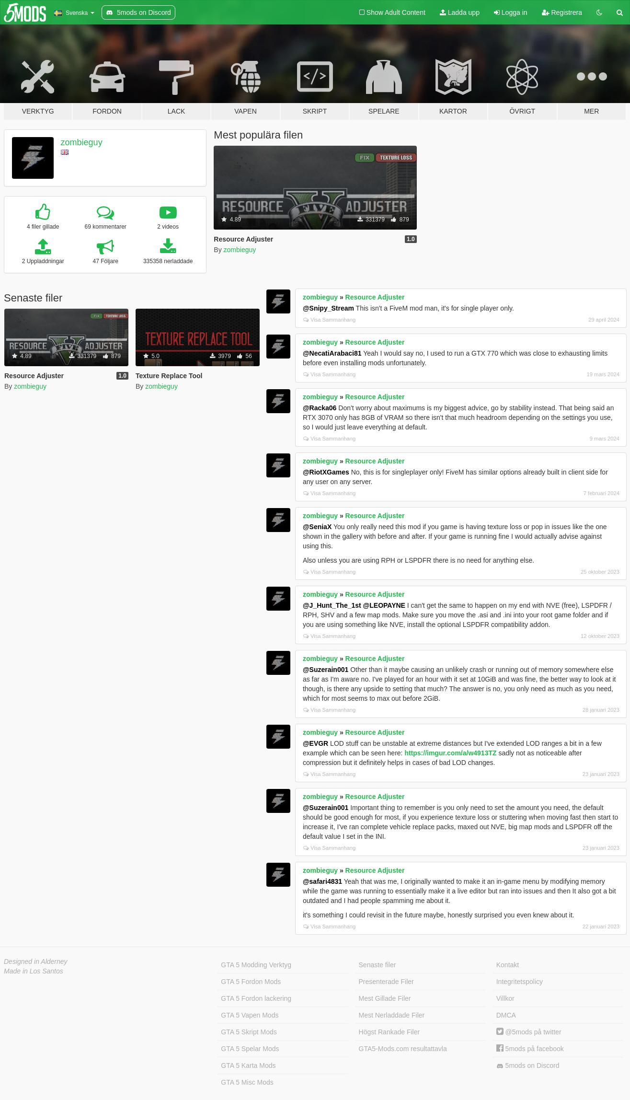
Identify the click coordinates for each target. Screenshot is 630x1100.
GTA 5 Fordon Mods (251, 981)
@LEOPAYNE (384, 605)
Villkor (505, 998)
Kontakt (507, 965)
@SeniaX (317, 527)
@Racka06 (319, 408)
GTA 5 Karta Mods (248, 1065)
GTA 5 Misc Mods (247, 1082)
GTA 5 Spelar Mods (250, 1049)
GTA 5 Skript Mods (248, 1032)
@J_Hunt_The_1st (332, 605)
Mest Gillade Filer (385, 998)
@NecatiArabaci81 (332, 353)
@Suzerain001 (325, 669)
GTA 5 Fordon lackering (256, 998)
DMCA (506, 1015)
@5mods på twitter (528, 1032)
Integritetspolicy (519, 981)
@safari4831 (322, 881)
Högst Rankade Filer (389, 1032)
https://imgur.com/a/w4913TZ (450, 753)
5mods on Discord (528, 1066)
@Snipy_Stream (328, 308)
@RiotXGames (326, 472)
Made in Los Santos (33, 971)
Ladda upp (460, 12)
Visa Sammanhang (329, 320)
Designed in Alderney (36, 961)
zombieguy (82, 142)
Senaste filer (377, 965)
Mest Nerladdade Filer (392, 1015)
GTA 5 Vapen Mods (249, 1015)
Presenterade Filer (386, 981)
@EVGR (315, 743)
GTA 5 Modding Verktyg (256, 965)
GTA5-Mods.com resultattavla (403, 1049)
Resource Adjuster (375, 297)
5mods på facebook (530, 1048)
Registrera (562, 12)
